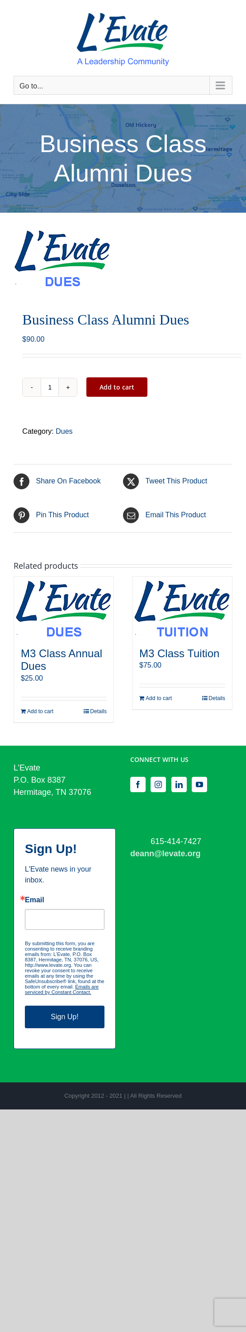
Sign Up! (64, 1017)
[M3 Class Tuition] (182, 607)
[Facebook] (138, 784)
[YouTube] (199, 784)
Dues (64, 431)
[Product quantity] (50, 387)
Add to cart (116, 387)
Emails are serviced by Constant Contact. (62, 989)
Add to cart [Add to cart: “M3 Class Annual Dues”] (40, 711)
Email (34, 900)
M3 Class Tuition (179, 653)
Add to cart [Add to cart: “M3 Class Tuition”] (159, 698)
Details (98, 711)
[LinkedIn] (179, 784)
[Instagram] (158, 784)
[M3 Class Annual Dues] (64, 607)
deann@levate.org (165, 853)
